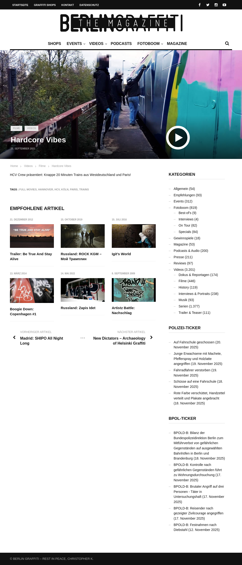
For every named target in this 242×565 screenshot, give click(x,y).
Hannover (45, 189)
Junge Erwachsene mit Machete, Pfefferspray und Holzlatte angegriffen (198, 359)
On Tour (184, 225)
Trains (84, 189)
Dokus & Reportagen (194, 275)
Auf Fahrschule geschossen (194, 342)
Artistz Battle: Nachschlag (123, 310)
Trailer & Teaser (190, 313)
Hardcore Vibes (61, 166)
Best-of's (185, 213)
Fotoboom (149, 44)
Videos (97, 44)
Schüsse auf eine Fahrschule (195, 381)
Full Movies (28, 189)
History (184, 287)
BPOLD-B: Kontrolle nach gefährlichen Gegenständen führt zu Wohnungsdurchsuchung (198, 470)
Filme (16, 128)
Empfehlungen (184, 195)
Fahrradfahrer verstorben (192, 370)
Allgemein (181, 189)
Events (75, 44)
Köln (65, 189)
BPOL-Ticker (182, 418)
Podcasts (121, 44)
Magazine (177, 44)
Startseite (20, 5)
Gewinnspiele (184, 238)
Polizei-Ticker (185, 328)
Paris (74, 189)
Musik (183, 300)
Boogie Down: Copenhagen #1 (23, 311)
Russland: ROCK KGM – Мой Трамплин (81, 256)
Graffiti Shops (45, 5)
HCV (57, 189)
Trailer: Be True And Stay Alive (31, 256)
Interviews (186, 219)
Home (14, 166)
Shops (54, 44)
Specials (185, 232)
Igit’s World (121, 254)
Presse (179, 257)
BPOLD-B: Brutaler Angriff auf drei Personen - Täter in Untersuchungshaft (199, 492)
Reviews (180, 263)
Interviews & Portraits (194, 294)
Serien (183, 306)
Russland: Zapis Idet (78, 308)
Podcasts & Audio (187, 251)
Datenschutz (89, 5)
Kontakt (67, 5)
